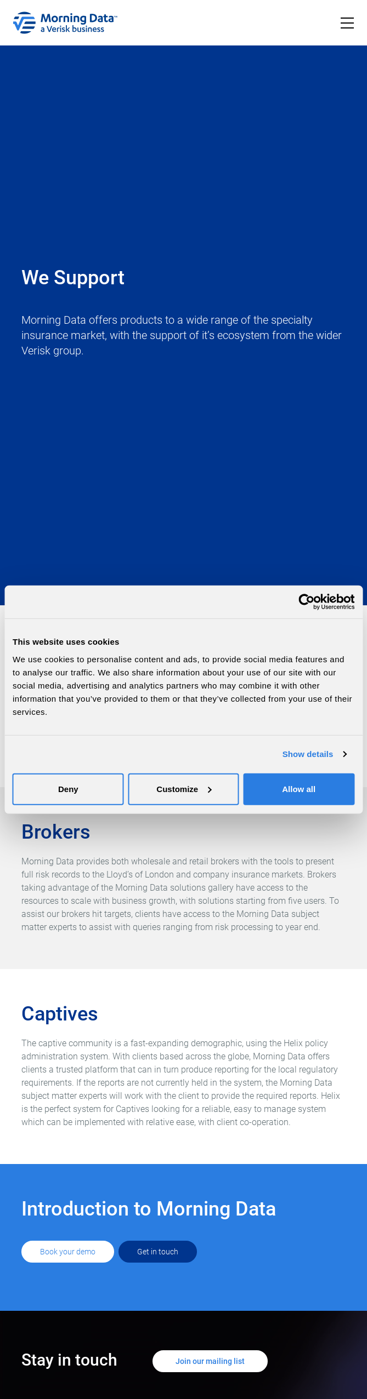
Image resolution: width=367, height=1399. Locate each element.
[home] (65, 22)
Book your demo (67, 1251)
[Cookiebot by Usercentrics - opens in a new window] (306, 602)
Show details (308, 754)
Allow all (298, 788)
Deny (68, 788)
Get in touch (157, 1251)
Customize (183, 788)
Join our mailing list (210, 1361)
